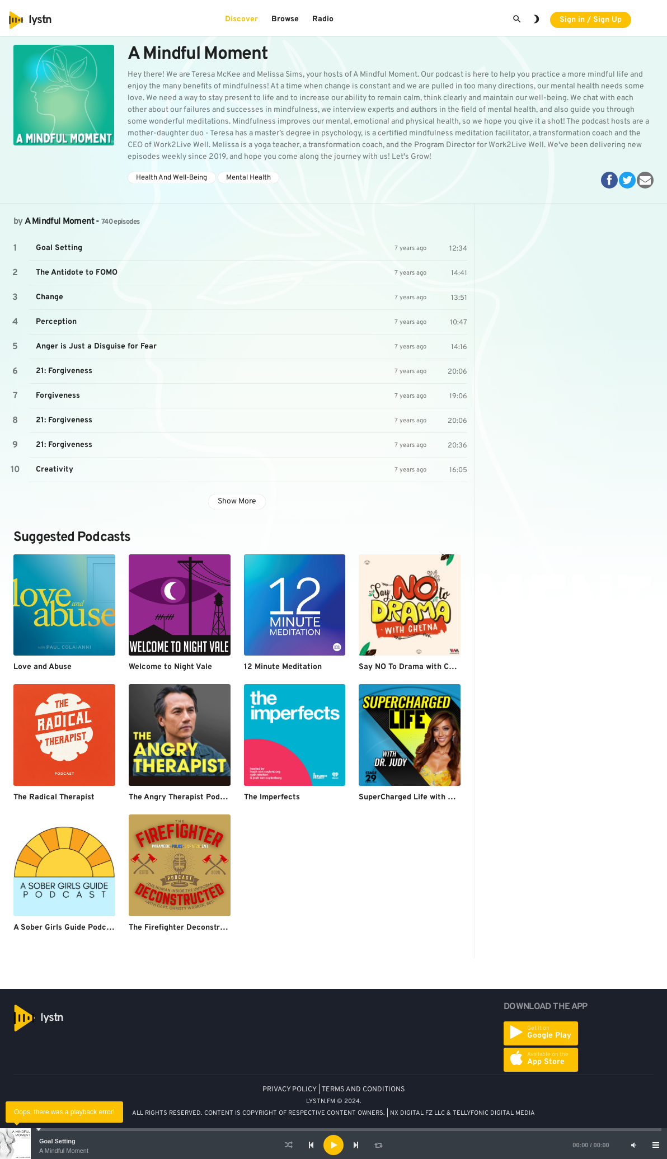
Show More (237, 501)
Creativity (54, 469)
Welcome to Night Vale (170, 667)
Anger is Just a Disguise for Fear (96, 346)
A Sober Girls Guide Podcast (65, 927)
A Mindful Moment (63, 1150)
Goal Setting (57, 1141)
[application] (333, 1145)
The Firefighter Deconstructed (185, 927)
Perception (56, 322)
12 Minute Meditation (283, 667)
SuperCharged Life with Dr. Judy (418, 797)
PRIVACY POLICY (289, 1089)
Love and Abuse (42, 667)
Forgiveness (58, 396)
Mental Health (248, 177)
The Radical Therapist (54, 797)
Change (49, 297)
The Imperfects (272, 797)
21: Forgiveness (64, 371)
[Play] (333, 1145)
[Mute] (633, 1145)
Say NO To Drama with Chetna (414, 667)
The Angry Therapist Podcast (182, 797)
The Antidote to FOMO (77, 272)
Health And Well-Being (171, 177)
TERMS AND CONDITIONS (363, 1089)
